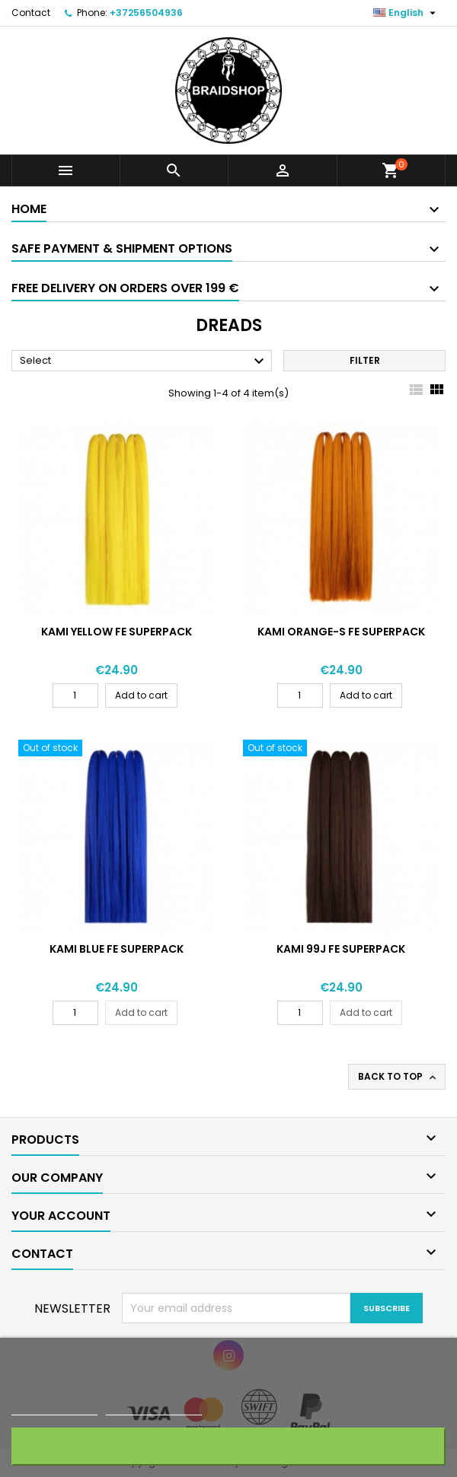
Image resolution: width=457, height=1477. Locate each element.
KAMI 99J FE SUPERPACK (340, 949)
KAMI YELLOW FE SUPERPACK (116, 631)
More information (54, 1408)
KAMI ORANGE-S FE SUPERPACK (341, 631)
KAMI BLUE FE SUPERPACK (117, 949)
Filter (365, 360)
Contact (30, 12)
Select (144, 361)
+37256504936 (146, 12)
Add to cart (141, 695)
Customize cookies (154, 1408)
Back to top (398, 1077)
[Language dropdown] (406, 13)
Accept (229, 1446)
